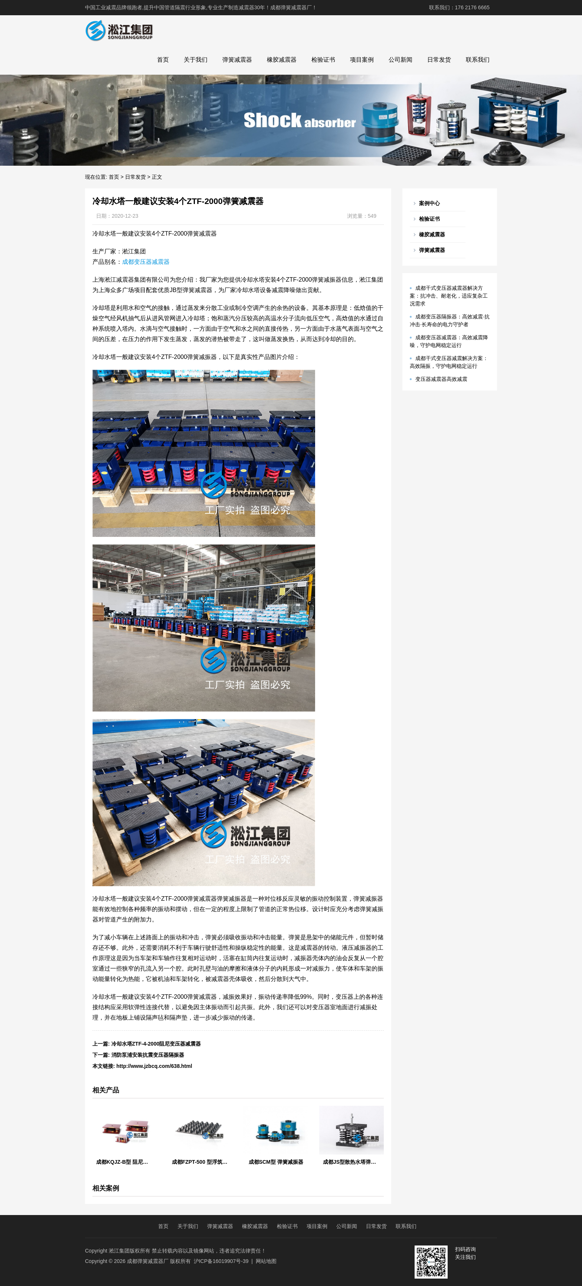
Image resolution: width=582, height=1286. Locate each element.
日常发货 (439, 59)
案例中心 (429, 203)
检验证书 (323, 59)
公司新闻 (400, 59)
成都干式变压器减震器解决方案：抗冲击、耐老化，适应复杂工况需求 (449, 296)
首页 (163, 59)
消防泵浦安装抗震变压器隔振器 (147, 1055)
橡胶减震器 (282, 59)
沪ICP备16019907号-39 (221, 1261)
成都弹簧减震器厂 (148, 1261)
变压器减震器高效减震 (441, 379)
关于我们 (195, 59)
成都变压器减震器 (146, 262)
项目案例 (362, 59)
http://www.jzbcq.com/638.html (154, 1066)
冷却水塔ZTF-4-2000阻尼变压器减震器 (156, 1044)
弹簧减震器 (237, 59)
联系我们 (478, 59)
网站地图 (266, 1261)
